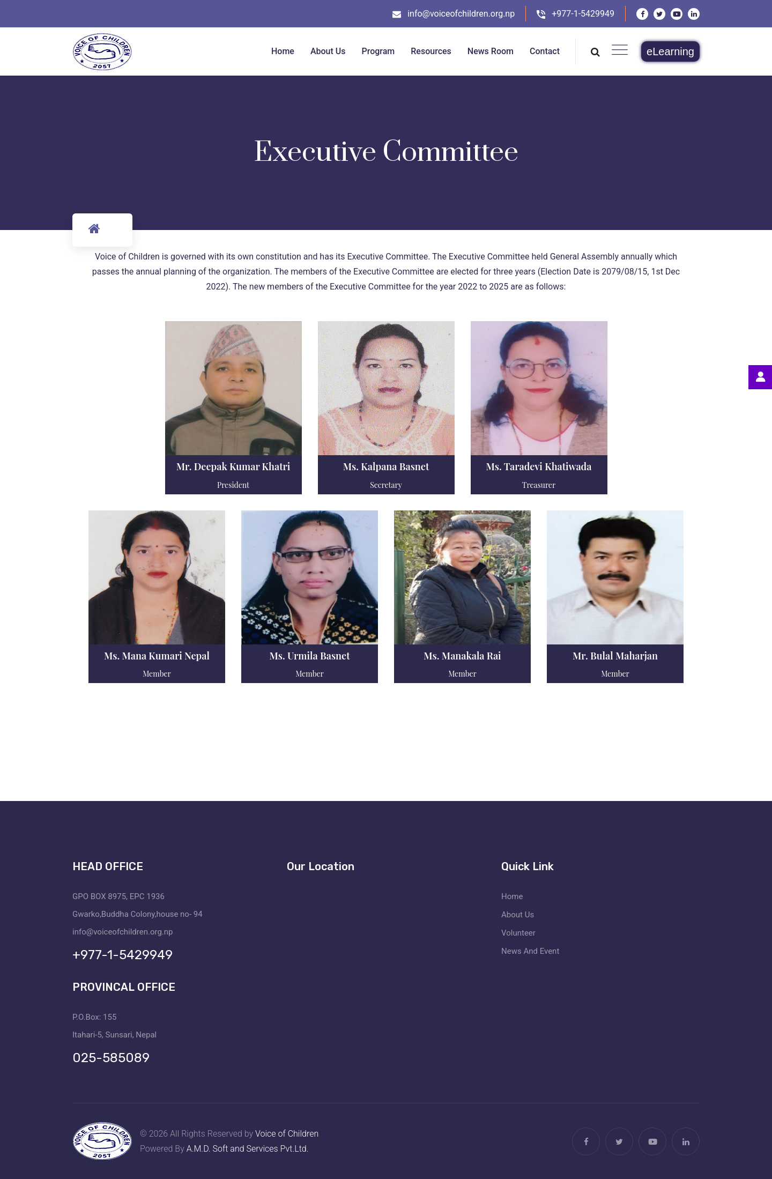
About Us (517, 915)
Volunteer (518, 933)
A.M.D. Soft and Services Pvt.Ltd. (248, 1149)
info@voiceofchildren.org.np (461, 14)
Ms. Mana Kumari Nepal (157, 655)
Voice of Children (286, 1134)
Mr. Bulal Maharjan (615, 655)
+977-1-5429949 (583, 14)
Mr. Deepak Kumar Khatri (233, 466)
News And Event (530, 951)
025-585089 (111, 1057)
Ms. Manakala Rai (462, 655)
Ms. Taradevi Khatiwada (539, 466)
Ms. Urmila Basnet (310, 655)
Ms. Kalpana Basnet (386, 466)
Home (512, 896)
